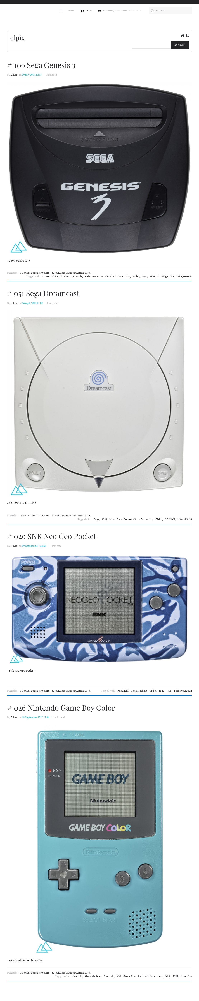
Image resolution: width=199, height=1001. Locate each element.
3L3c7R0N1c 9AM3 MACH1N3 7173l (71, 272)
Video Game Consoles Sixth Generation (131, 519)
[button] (61, 11)
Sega (144, 276)
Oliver (14, 74)
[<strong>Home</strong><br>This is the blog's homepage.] (182, 36)
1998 (152, 276)
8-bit (167, 976)
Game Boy (186, 976)
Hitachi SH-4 (185, 519)
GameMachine (50, 276)
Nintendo (109, 976)
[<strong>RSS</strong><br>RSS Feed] (187, 36)
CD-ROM (170, 519)
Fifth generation (183, 690)
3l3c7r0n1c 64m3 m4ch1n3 (34, 272)
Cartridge (163, 276)
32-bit (159, 519)
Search (179, 45)
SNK (161, 690)
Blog (87, 10)
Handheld (122, 690)
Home (72, 11)
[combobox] (170, 10)
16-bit (136, 276)
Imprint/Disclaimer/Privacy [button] (120, 10)
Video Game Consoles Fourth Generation (107, 276)
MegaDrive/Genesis (181, 276)
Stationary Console (71, 276)
